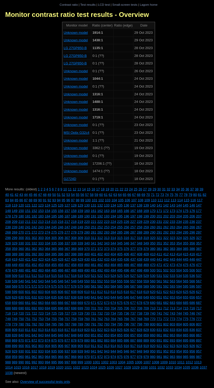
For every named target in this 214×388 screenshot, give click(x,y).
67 (134, 195)
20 (112, 189)
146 (192, 205)
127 (67, 205)
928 (8, 351)
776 (192, 319)
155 (54, 211)
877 (67, 340)
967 (67, 357)
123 (41, 205)
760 (87, 319)
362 (34, 249)
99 (82, 200)
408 (140, 254)
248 (74, 227)
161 (93, 211)
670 (87, 303)
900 (21, 346)
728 (74, 313)
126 (61, 205)
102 (101, 200)
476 (192, 265)
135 (120, 205)
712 (166, 308)
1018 (42, 367)
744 (179, 313)
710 (153, 308)
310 (87, 238)
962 (34, 357)
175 (186, 211)
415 (186, 254)
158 (74, 211)
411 (159, 254)
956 (192, 351)
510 (21, 276)
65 (124, 195)
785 (54, 324)
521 (93, 276)
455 (54, 265)
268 (8, 232)
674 (113, 303)
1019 (51, 367)
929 (14, 351)
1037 (203, 367)
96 (68, 200)
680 (153, 303)
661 (28, 303)
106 (127, 200)
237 (199, 222)
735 (120, 313)
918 (140, 346)
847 (67, 335)
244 (47, 227)
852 (100, 335)
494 (113, 270)
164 (113, 211)
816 (61, 330)
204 (179, 216)
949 (146, 351)
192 (100, 216)
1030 (144, 367)
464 (113, 265)
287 (133, 232)
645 (120, 297)
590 (153, 286)
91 (44, 200)
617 (133, 292)
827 (133, 330)
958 (8, 357)
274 (47, 232)
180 (21, 216)
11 (70, 189)
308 (74, 238)
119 (14, 205)
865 (186, 335)
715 (186, 308)
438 (140, 259)
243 (41, 227)
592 (166, 286)
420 (21, 259)
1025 (102, 367)
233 (172, 222)
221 (93, 222)
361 (28, 249)
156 (61, 211)
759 (80, 319)
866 (192, 335)
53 (68, 195)
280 (87, 232)
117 (200, 200)
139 (146, 205)
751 (28, 319)
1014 (9, 367)
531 (159, 276)
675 (120, 303)
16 (93, 189)
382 (166, 249)
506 (192, 270)
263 (172, 227)
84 (12, 200)
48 (44, 195)
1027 (119, 367)
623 (172, 292)
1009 (164, 362)
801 (159, 324)
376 (126, 249)
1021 (68, 367)
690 (21, 308)
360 (21, 249)
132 (100, 205)
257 (133, 227)
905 (54, 346)
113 (173, 200)
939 (80, 351)
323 (172, 238)
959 (14, 357)
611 (93, 292)
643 (107, 297)
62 (110, 195)
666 (61, 303)
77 (181, 195)
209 (14, 222)
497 (133, 270)
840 (21, 335)
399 (80, 254)
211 (28, 222)
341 (93, 243)
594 (179, 286)
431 (93, 259)
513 (41, 276)
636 (61, 297)
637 (67, 297)
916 (126, 346)
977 (133, 357)
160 (87, 211)
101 (94, 200)
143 (172, 205)
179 (14, 216)
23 (126, 189)
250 (87, 227)
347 (133, 243)
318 (140, 238)
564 (179, 281)
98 (77, 200)
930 (21, 351)
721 (28, 313)
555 (120, 281)
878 (74, 340)
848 (74, 335)
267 (199, 227)
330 (21, 243)
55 (77, 195)
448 (8, 265)
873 (41, 340)
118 (8, 205)
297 (199, 232)
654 (179, 297)
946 (126, 351)
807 (199, 324)
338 (74, 243)
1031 (152, 367)
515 (54, 276)
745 (186, 313)
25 (135, 189)
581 (93, 286)
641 (93, 297)
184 (47, 216)
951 (159, 351)
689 (14, 308)
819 (80, 330)
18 (102, 189)
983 (172, 357)
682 (166, 303)
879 (80, 340)
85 (16, 200)
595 (186, 286)
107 (134, 200)
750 (21, 319)
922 (166, 346)
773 (172, 319)
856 (126, 335)
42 (16, 195)
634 (47, 297)
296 (192, 232)
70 (148, 195)
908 (74, 346)
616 (126, 292)
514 (47, 276)
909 (80, 346)
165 (120, 211)
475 (186, 265)
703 (107, 308)
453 (41, 265)
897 (199, 340)
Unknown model (76, 33)
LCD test (104, 4)
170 (153, 211)
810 (21, 330)
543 (41, 281)
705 (120, 308)
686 (192, 303)
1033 (169, 367)
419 (14, 259)
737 (133, 313)
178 (8, 216)
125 (54, 205)
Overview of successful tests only (45, 382)
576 (61, 286)
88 (30, 200)
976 (126, 357)
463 (107, 265)
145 (186, 205)
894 (179, 340)
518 (74, 276)
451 (28, 265)
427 (67, 259)
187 (67, 216)
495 (120, 270)
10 (65, 189)
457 (67, 265)
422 (34, 259)
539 (14, 281)
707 (133, 308)
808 (8, 330)
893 (172, 340)
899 (14, 346)
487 (67, 270)
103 (108, 200)
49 (49, 195)
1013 (198, 362)
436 (126, 259)
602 (34, 292)
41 (12, 195)
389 (14, 254)
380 (153, 249)
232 (166, 222)
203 (172, 216)
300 (21, 238)
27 (145, 189)
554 (113, 281)
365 (54, 249)
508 (8, 276)
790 (87, 324)
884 (113, 340)
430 (87, 259)
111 (160, 200)
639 (80, 297)
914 (113, 346)
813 (41, 330)
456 (61, 265)
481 (28, 270)
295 (186, 232)
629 (14, 297)
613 (107, 292)
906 (61, 346)
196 (126, 216)
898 (8, 346)
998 (74, 362)
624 (179, 292)
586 (126, 286)
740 (153, 313)
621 (159, 292)
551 (93, 281)
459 (80, 265)
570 (21, 286)
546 (61, 281)
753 (41, 319)
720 (21, 313)
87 (26, 200)
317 (133, 238)
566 (192, 281)
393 (41, 254)
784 (47, 324)
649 (146, 297)
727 (67, 313)
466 (126, 265)
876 (61, 340)
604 (47, 292)
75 (171, 195)
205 (186, 216)
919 (146, 346)
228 (140, 222)
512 (34, 276)
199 (146, 216)
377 (133, 249)
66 (129, 195)
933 (41, 351)
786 (61, 324)
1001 (96, 362)
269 (14, 232)
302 (34, 238)
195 (120, 216)
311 (93, 238)
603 (41, 292)
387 (199, 249)
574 (47, 286)
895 (186, 340)
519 (80, 276)
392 (34, 254)
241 (28, 227)
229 (146, 222)
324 (179, 238)
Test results (88, 4)
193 (107, 216)
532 (166, 276)
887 (133, 340)
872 (34, 340)
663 (41, 303)
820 (87, 330)
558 (140, 281)
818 (74, 330)
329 (14, 243)
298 (8, 238)
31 (163, 189)
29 (154, 189)
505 (186, 270)
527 (133, 276)
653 (172, 297)
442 (166, 259)
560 (153, 281)
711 (159, 308)
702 (100, 308)
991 (28, 362)
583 (107, 286)
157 (67, 211)
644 (113, 297)
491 (93, 270)
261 (159, 227)
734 (113, 313)
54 (73, 195)
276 (61, 232)
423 (41, 259)
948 (140, 351)
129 (80, 205)
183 (41, 216)
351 (159, 243)
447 (199, 259)
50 (54, 195)
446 (192, 259)
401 (93, 254)
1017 (34, 367)
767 (133, 319)
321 (159, 238)
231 (159, 222)
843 (41, 335)
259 (146, 227)
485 (54, 270)
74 (167, 195)
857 (133, 335)
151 (28, 211)
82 (204, 195)
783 (41, 324)
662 (34, 303)
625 (186, 292)
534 (179, 276)
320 (153, 238)
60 (101, 195)
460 (87, 265)
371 (93, 249)
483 (41, 270)
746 (192, 313)
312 (100, 238)
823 (107, 330)
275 (54, 232)
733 (107, 313)
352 (166, 243)
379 (146, 249)
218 (74, 222)
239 (14, 227)
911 (93, 346)
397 (67, 254)
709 (146, 308)
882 (100, 340)
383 (172, 249)
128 (74, 205)
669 (80, 303)
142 (166, 205)
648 (140, 297)
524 (113, 276)
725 (54, 313)
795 (120, 324)
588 (140, 286)
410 (153, 254)
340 (87, 243)
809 (14, 330)
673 (107, 303)
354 (179, 243)
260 (153, 227)
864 (179, 335)
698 (74, 308)
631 (28, 297)
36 (187, 189)
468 (140, 265)
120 (21, 205)
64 (120, 195)
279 (80, 232)
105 (121, 200)
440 (153, 259)
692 (34, 308)
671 (93, 303)
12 (74, 189)
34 (178, 189)
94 (59, 200)
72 (157, 195)
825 (120, 330)
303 (41, 238)
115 (187, 200)
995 (54, 362)
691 (28, 308)
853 (107, 335)
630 (21, 297)
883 (107, 340)
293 (172, 232)
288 (140, 232)
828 (140, 330)
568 (8, 286)
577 (67, 286)
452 (34, 265)
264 (179, 227)
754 (47, 319)
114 (180, 200)
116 (193, 200)
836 (192, 330)
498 (140, 270)
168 (140, 211)
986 (192, 357)
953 (172, 351)
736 (126, 313)
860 (153, 335)
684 (179, 303)
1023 (85, 367)
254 (113, 227)
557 (133, 281)
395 (54, 254)
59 (96, 195)
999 (80, 362)
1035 (186, 367)
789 (80, 324)
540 (21, 281)
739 (146, 313)
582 (100, 286)
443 (172, 259)
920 (153, 346)
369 (80, 249)
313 (107, 238)
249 (80, 227)
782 (34, 324)
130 (87, 205)
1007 (147, 362)
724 (47, 313)
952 (166, 351)
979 (146, 357)
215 (54, 222)
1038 (9, 373)
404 (113, 254)
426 (61, 259)
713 (172, 308)
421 (28, 259)
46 (35, 195)
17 (98, 189)
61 (106, 195)
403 (107, 254)
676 (126, 303)
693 (41, 308)
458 (74, 265)
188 (74, 216)
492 (100, 270)
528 (140, 276)
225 (120, 222)
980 (153, 357)
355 (186, 243)
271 (28, 232)
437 (133, 259)
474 (179, 265)
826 (126, 330)
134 (113, 205)
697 (67, 308)
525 (120, 276)
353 (172, 243)
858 (140, 335)
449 (14, 265)
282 (100, 232)
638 (74, 297)
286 (126, 232)
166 (126, 211)
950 (153, 351)
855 (120, 335)
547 (67, 281)
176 (192, 211)
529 (146, 276)
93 (54, 200)
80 (195, 195)
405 (120, 254)
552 (100, 281)
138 (140, 205)
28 (149, 189)
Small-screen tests (124, 4)
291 (159, 232)
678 (140, 303)
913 (107, 346)
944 (113, 351)
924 (179, 346)
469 (146, 265)
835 (186, 330)
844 (47, 335)
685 (186, 303)
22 (121, 189)
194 (113, 216)
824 (113, 330)
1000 (88, 362)
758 (74, 319)
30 (159, 189)
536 (192, 276)
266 (192, 227)
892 (166, 340)
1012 (189, 362)
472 (166, 265)
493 (107, 270)
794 (113, 324)
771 (159, 319)
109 (147, 200)
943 (107, 351)
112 (167, 200)
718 (8, 313)
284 (113, 232)
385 (186, 249)
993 (41, 362)
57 (87, 195)
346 (126, 243)
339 (80, 243)
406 (126, 254)
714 (179, 308)
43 (21, 195)
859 (146, 335)
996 (61, 362)
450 (21, 265)
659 (14, 303)
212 (34, 222)
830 (153, 330)
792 (100, 324)
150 (21, 211)
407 (133, 254)
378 (140, 249)
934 (47, 351)
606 (61, 292)
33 (173, 189)
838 (8, 335)
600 (21, 292)
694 (47, 308)
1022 (76, 367)
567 (199, 281)
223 (107, 222)
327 (199, 238)
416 (192, 254)
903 (41, 346)
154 (47, 211)
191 (93, 216)
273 (41, 232)
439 (146, 259)
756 (61, 319)
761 (93, 319)
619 (146, 292)
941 (93, 351)
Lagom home (148, 4)
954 (179, 351)
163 (107, 211)
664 (47, 303)
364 (47, 249)
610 (87, 292)
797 (133, 324)
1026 (110, 367)
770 (153, 319)
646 (126, 297)
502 (166, 270)
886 (126, 340)
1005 (130, 362)
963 (41, 357)
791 (93, 324)
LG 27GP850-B (75, 48)
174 (179, 211)
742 (166, 313)
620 (153, 292)
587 (133, 286)
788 (74, 324)
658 (8, 303)
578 (74, 286)
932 (34, 351)
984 (179, 357)
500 (153, 270)
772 (166, 319)
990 (21, 362)
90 (40, 200)
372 (100, 249)
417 (199, 254)
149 (14, 211)
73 (162, 195)
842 (34, 335)
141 (159, 205)
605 (54, 292)
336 (61, 243)
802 (166, 324)
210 (21, 222)
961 (28, 357)
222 (100, 222)
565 (186, 281)
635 (54, 297)
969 (80, 357)
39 (201, 189)
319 (146, 238)
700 (87, 308)
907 (67, 346)
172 (166, 211)
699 (80, 308)
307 (67, 238)
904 (47, 346)
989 (14, 362)
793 (107, 324)
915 (120, 346)
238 (8, 227)
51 (59, 195)
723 (41, 313)
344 (113, 243)
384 (179, 249)
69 (143, 195)
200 (153, 216)
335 (54, 243)
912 (100, 346)
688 (8, 308)
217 (67, 222)
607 (67, 292)
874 (47, 340)
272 (34, 232)
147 (199, 205)
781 (28, 324)
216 (61, 222)
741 (159, 313)
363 (41, 249)
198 (140, 216)
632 (34, 297)
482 (34, 270)
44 (26, 195)
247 (67, 227)
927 (199, 346)
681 (159, 303)
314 (113, 238)
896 (192, 340)
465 (120, 265)
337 (67, 243)
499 (146, 270)
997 (67, 362)
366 (61, 249)
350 (153, 243)
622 (166, 292)
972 (100, 357)
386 (192, 249)
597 (199, 286)
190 (87, 216)
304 (47, 238)
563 (172, 281)
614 (113, 292)
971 (93, 357)
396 (61, 254)
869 (14, 340)
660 (21, 303)
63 (115, 195)
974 (113, 357)
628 (8, 297)
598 (8, 292)
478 (8, 270)
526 (126, 276)
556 (126, 281)
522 (100, 276)
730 (87, 313)
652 (166, 297)
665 (54, 303)
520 (87, 276)
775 (186, 319)
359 (14, 249)
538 (8, 281)
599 (14, 292)
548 (74, 281)
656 (192, 297)
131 (93, 205)
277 (67, 232)
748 (8, 319)
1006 (138, 362)
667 (67, 303)
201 (159, 216)
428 (74, 259)
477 (199, 265)
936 (61, 351)
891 (159, 340)
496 (126, 270)
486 (61, 270)
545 (54, 281)
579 (80, 286)
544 (47, 281)
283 (107, 232)
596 (192, 286)
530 (153, 276)
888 (140, 340)
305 (54, 238)
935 (54, 351)
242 (34, 227)
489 (80, 270)
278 (74, 232)
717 (199, 308)
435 (120, 259)
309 (80, 238)
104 (114, 200)
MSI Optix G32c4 (76, 133)
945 (120, 351)
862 (166, 335)
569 (14, 286)
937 (67, 351)
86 (21, 200)
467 (133, 265)
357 (199, 243)
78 (186, 195)
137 (133, 205)
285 (120, 232)
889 (146, 340)
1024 (93, 367)
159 (80, 211)
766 (126, 319)
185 (54, 216)
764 (113, 319)
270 (21, 232)
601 (28, 292)
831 (159, 330)
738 (140, 313)
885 (120, 340)
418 (8, 259)
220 (87, 222)
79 (190, 195)
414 (179, 254)
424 (47, 259)
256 (126, 227)
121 (28, 205)
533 (172, 276)
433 (107, 259)
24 (131, 189)
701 (93, 308)
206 (192, 216)
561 (159, 281)
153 (41, 211)
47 (40, 195)
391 (28, 254)
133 (107, 205)
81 (200, 195)
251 (93, 227)
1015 (17, 367)
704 (113, 308)
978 (140, 357)
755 (54, 319)
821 (93, 330)
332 (34, 243)
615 (120, 292)
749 (14, 319)
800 (153, 324)
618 (140, 292)
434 (113, 259)
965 (54, 357)
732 (100, 313)
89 (35, 200)
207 (199, 216)
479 (14, 270)
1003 (113, 362)
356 (192, 243)
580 (87, 286)
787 (67, 324)
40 (7, 195)
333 (41, 243)
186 (61, 216)
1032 (161, 367)
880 (87, 340)
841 (28, 335)
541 (28, 281)
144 (179, 205)
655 (186, 297)
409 (146, 254)
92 (49, 200)
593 (172, 286)
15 (88, 189)
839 (14, 335)
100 (88, 200)
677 (133, 303)
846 (61, 335)
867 (199, 335)
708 (140, 308)
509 (14, 276)
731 (93, 313)
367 (67, 249)
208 (8, 222)
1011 (181, 362)
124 (47, 205)
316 (126, 238)
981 (159, 357)
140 (153, 205)
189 (80, 216)
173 (172, 211)
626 (192, 292)
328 (8, 243)
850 (87, 335)
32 (168, 189)
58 (91, 195)
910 (87, 346)
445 (186, 259)
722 (34, 313)
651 (159, 297)
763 (107, 319)
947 (133, 351)
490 (87, 270)
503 (172, 270)
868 (8, 340)
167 (133, 211)
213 (41, 222)
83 (7, 200)
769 (146, 319)
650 (153, 297)
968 (74, 357)
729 (80, 313)
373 (107, 249)
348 (140, 243)
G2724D (70, 179)
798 (140, 324)
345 (120, 243)
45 (30, 195)
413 (172, 254)
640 (87, 297)
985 (186, 357)
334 (47, 243)
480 (21, 270)
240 (21, 227)
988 (8, 362)
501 (159, 270)
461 (93, 265)
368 (74, 249)
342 (100, 243)
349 (146, 243)
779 (14, 324)
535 (186, 276)
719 (14, 313)
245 (54, 227)
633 (41, 297)
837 (199, 330)
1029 (135, 367)
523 (107, 276)
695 (54, 308)
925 (186, 346)
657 (199, 297)
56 (82, 195)
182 (34, 216)
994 (47, 362)
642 (100, 297)
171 (159, 211)
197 (133, 216)
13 (79, 189)
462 (100, 265)
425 (54, 259)
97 (73, 200)
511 (28, 276)
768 (140, 319)
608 (74, 292)
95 (63, 200)
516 (61, 276)
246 (61, 227)
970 (87, 357)
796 (126, 324)
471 (159, 265)
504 (179, 270)
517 (67, 276)
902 (34, 346)
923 (172, 346)
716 (192, 308)
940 (87, 351)
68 (139, 195)
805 (186, 324)
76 (176, 195)
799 (146, 324)
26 (140, 189)
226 (126, 222)
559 (146, 281)
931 (28, 351)
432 (100, 259)
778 (8, 324)
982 (166, 357)
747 (199, 313)
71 (153, 195)
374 (113, 249)
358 (8, 249)
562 (166, 281)
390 (21, 254)
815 (54, 330)
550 (87, 281)
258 (140, 227)
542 (34, 281)
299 (14, 238)
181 (28, 216)
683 (172, 303)
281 (93, 232)
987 (199, 357)
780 (21, 324)
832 (166, 330)
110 (154, 200)
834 (179, 330)
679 (146, 303)
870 (21, 340)
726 (61, 313)
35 (182, 189)
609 (80, 292)
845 (54, 335)
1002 (105, 362)
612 (100, 292)
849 (80, 335)
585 (120, 286)
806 (192, 324)
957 (199, 351)
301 (28, 238)
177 (199, 211)
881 (93, 340)
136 (126, 205)
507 (199, 270)
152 (34, 211)
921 (159, 346)
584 (113, 286)
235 (186, 222)
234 (179, 222)
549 (80, 281)
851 (93, 335)
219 (80, 222)
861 (159, 335)
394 (47, 254)
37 (192, 189)
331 (28, 243)
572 (34, 286)
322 (166, 238)
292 (166, 232)
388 (8, 254)
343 (107, 243)
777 (199, 319)
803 (172, 324)
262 (166, 227)
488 (74, 270)
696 (61, 308)
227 (133, 222)
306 (61, 238)
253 (107, 227)
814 (47, 330)
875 (54, 340)
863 (172, 335)
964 (47, 357)
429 (80, 259)
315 (120, 238)
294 (179, 232)
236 (192, 222)
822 (100, 330)
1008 (155, 362)
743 (172, 313)
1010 (172, 362)
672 (100, 303)
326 (192, 238)
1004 (121, 362)
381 (159, 249)
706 (126, 308)
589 (146, 286)
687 (199, 303)
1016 (26, 367)
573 (41, 286)
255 (120, 227)
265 (186, 227)
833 (172, 330)
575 (54, 286)
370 (87, 249)
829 (146, 330)
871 (28, 340)
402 (100, 254)
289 (146, 232)
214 (47, 222)
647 (133, 297)
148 (8, 211)
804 (179, 324)
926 (192, 346)
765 (120, 319)
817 (67, 330)
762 (100, 319)
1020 (59, 367)
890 (153, 340)
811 (28, 330)
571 (28, 286)
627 (199, 292)
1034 (178, 367)
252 (100, 227)
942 (100, 351)
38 (196, 189)
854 (113, 335)
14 (84, 189)
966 (61, 357)
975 (120, 357)
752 (34, 319)
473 (172, 265)
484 (47, 270)
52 (63, 195)
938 (74, 351)
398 (74, 254)
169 (146, 211)
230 (153, 222)
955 (186, 351)
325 (186, 238)
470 (153, 265)
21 (116, 189)
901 (28, 346)
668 (74, 303)
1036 (195, 367)
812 (34, 330)
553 (107, 281)
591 (159, 286)
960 (21, 357)
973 (107, 357)
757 (67, 319)
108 (140, 200)
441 (159, 259)
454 (47, 265)
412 (166, 254)
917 (133, 346)
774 (179, 319)
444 (179, 259)
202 (166, 216)
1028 (127, 367)
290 (153, 232)
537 (199, 276)
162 (100, 211)
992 (34, 362)
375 (120, 249)
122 (34, 205)
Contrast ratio (68, 4)
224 (113, 222)
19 (107, 189)
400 (87, 254)
